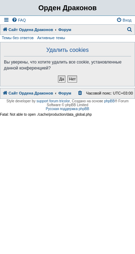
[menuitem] (19, 20)
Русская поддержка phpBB (67, 109)
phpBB (109, 101)
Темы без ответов (18, 38)
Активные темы (51, 38)
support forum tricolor (53, 101)
